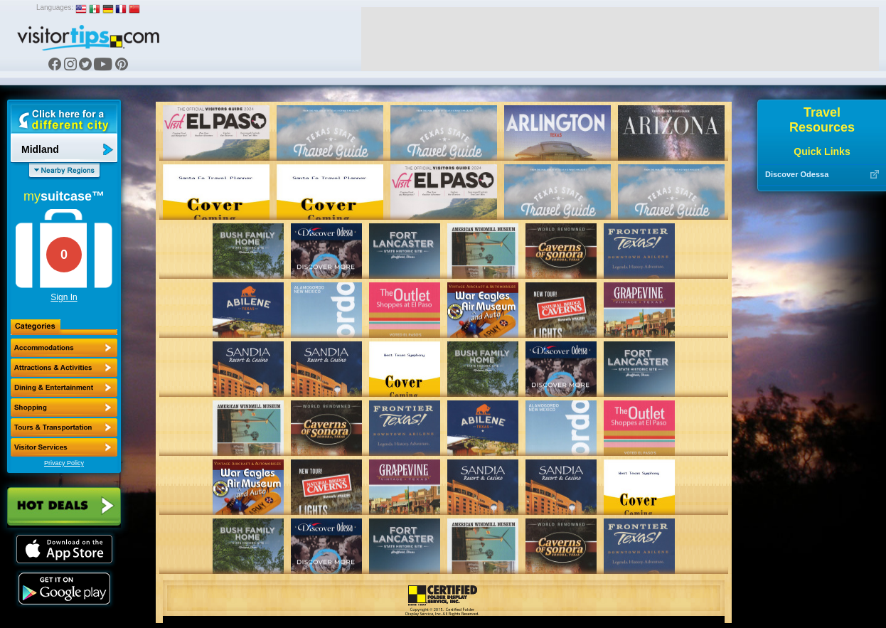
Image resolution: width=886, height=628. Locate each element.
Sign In (63, 297)
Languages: (54, 7)
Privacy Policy (64, 463)
